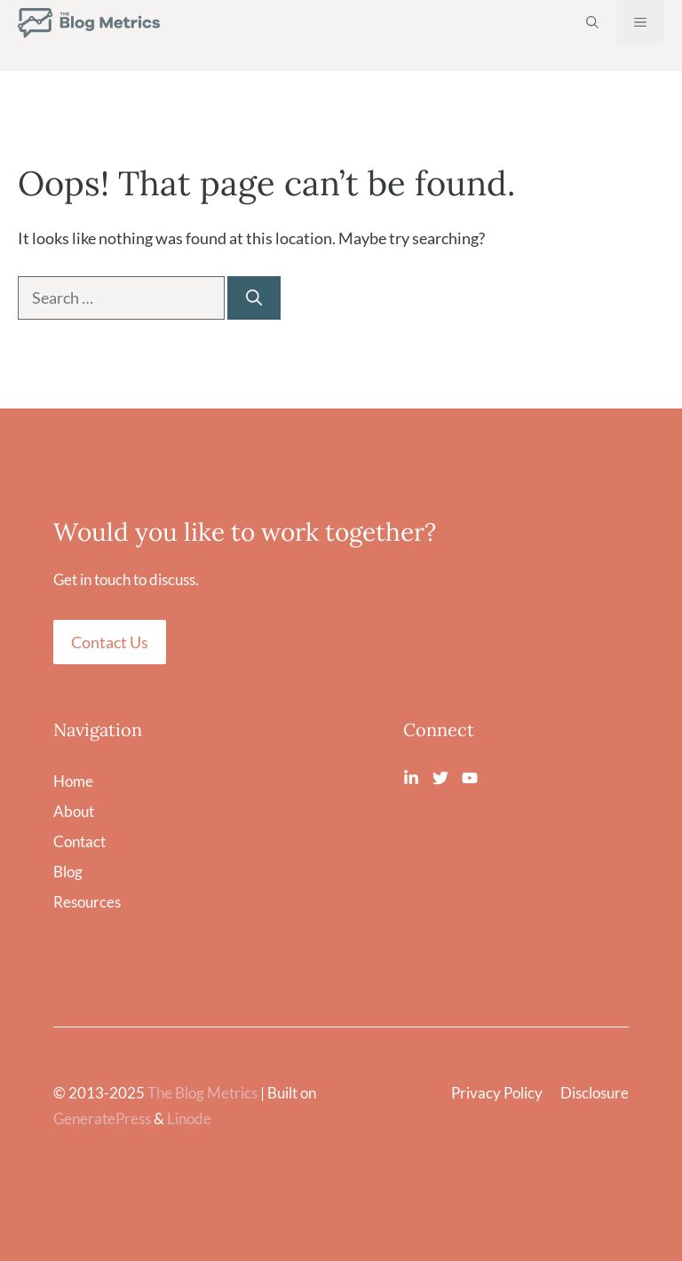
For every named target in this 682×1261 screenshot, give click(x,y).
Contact (79, 841)
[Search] (254, 298)
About (73, 811)
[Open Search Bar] (592, 22)
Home (73, 781)
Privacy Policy (497, 1092)
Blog (68, 871)
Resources (87, 901)
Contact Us (109, 642)
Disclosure (594, 1092)
